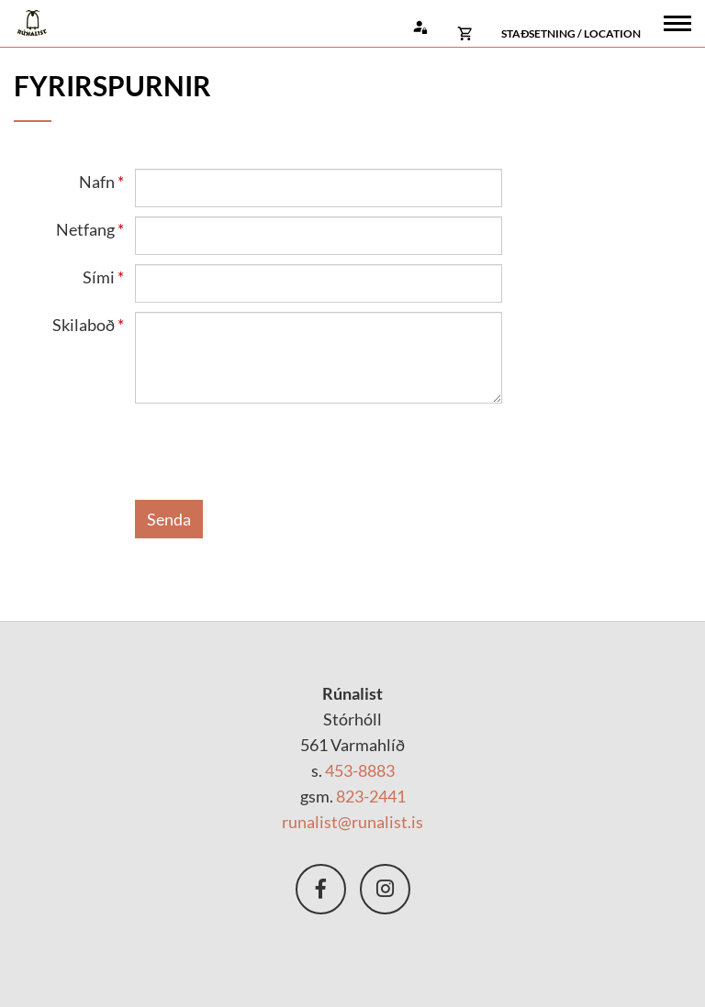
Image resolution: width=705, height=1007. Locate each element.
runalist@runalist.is (352, 822)
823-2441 (371, 796)
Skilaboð (83, 325)
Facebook (321, 889)
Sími (99, 277)
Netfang (85, 229)
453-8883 (360, 770)
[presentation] (274, 455)
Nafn (97, 182)
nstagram (385, 889)
